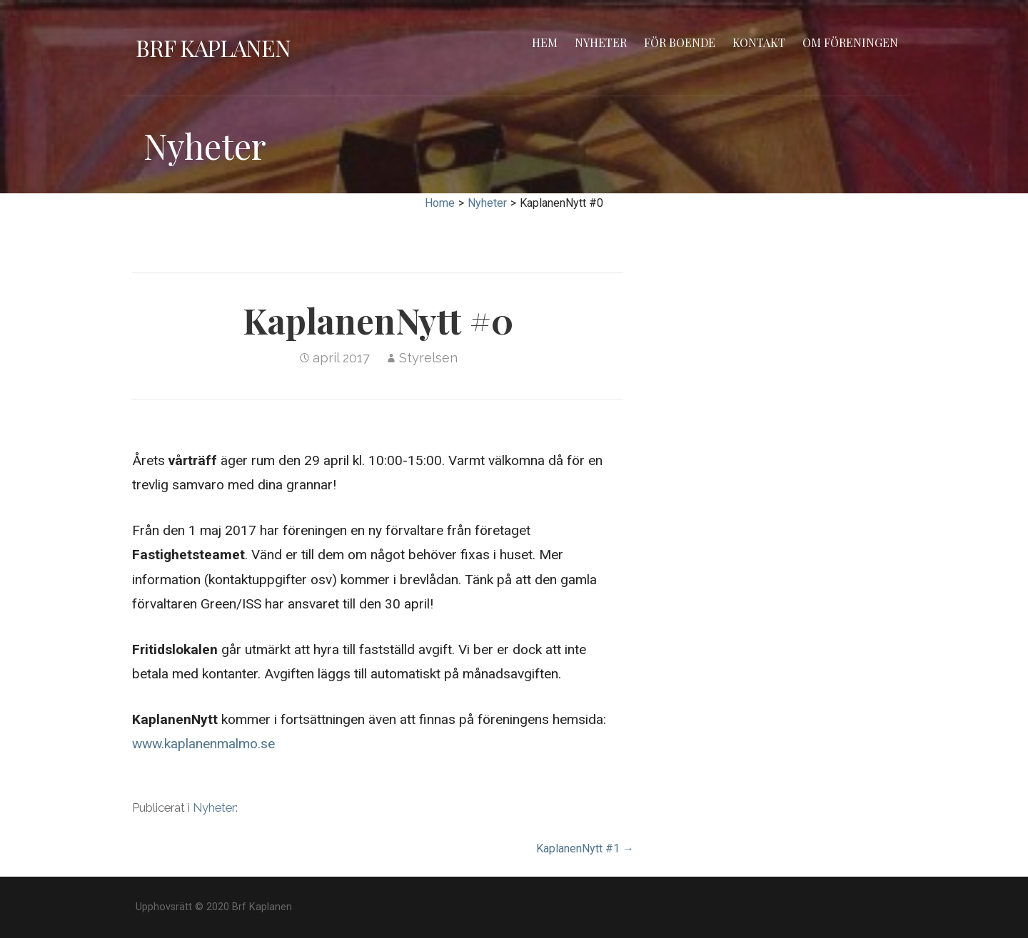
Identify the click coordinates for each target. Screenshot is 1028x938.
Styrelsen (428, 357)
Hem (545, 42)
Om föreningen (850, 42)
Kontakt (758, 42)
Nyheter (601, 42)
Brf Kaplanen (213, 47)
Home (440, 203)
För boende (679, 42)
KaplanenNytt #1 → (585, 848)
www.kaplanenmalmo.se (203, 743)
